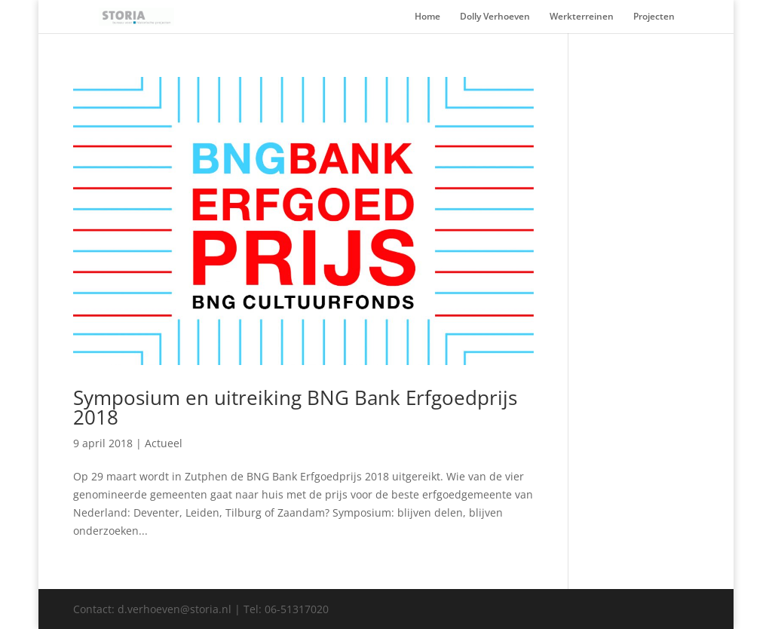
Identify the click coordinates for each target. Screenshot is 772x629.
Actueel (163, 443)
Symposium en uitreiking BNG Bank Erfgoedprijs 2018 (295, 407)
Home (427, 17)
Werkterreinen (582, 17)
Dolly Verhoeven (495, 17)
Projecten (654, 17)
